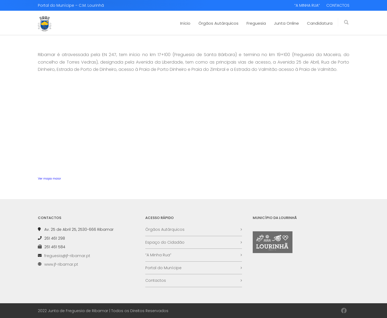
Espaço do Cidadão (165, 242)
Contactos (155, 280)
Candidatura (319, 23)
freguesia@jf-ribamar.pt (67, 255)
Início (185, 23)
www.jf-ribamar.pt (61, 264)
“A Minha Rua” (158, 255)
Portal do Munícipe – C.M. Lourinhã (71, 5)
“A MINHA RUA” (307, 5)
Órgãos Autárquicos (218, 23)
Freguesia (256, 23)
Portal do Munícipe (163, 268)
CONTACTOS (337, 5)
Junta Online (286, 23)
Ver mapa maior (49, 178)
